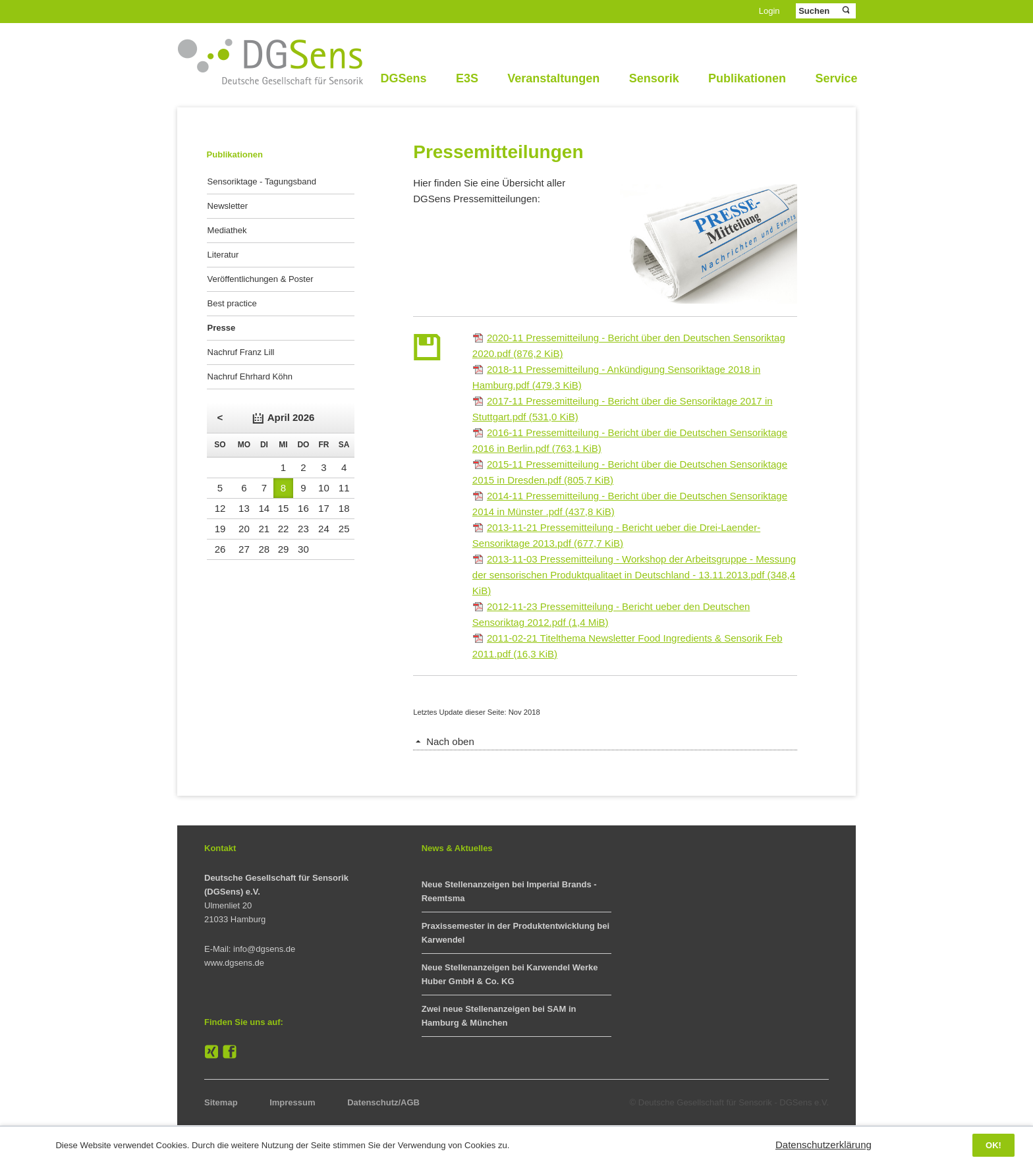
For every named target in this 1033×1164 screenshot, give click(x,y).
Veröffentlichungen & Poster (261, 279)
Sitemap (221, 1102)
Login (769, 11)
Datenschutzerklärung (823, 1144)
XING (211, 1052)
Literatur (223, 255)
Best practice (232, 303)
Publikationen (747, 78)
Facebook (230, 1052)
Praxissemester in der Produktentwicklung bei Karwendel (515, 933)
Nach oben (450, 741)
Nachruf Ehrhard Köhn (250, 376)
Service (836, 78)
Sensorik (654, 78)
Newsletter (228, 206)
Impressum (292, 1102)
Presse (222, 328)
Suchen (845, 10)
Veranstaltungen (553, 78)
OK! (993, 1145)
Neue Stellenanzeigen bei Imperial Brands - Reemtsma (509, 891)
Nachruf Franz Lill (241, 352)
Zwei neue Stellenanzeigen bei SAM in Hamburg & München (499, 1016)
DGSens (403, 78)
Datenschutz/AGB (383, 1102)
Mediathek (227, 230)
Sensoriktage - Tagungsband (262, 181)
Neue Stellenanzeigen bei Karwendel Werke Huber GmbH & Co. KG (510, 974)
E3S (467, 78)
